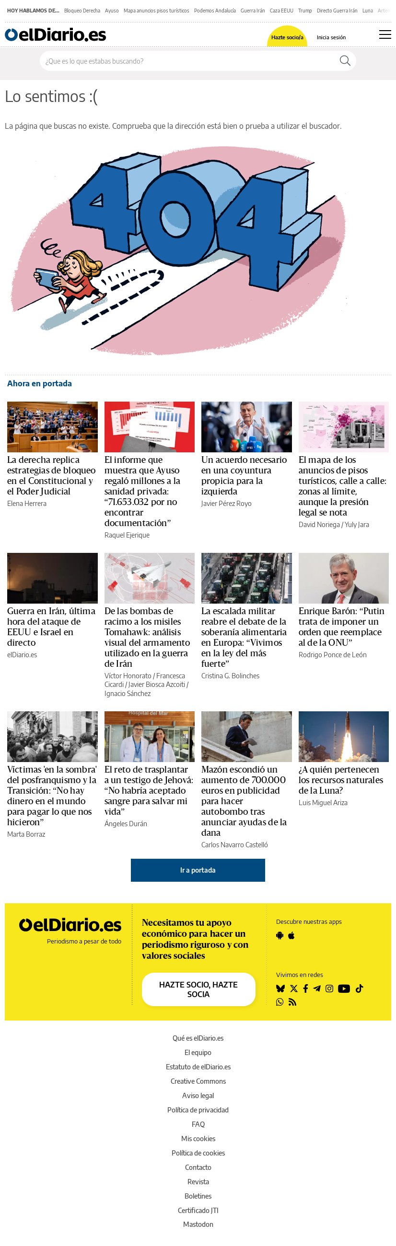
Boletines (198, 1196)
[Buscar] (345, 61)
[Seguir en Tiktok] (359, 988)
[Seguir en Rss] (292, 1002)
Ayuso (112, 10)
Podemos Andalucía (215, 10)
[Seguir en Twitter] (294, 988)
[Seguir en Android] (279, 935)
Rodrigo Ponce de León (333, 655)
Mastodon (198, 1224)
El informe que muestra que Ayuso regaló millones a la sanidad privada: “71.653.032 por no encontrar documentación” (143, 491)
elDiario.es (22, 655)
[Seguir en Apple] (291, 935)
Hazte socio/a (287, 37)
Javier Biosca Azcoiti (156, 684)
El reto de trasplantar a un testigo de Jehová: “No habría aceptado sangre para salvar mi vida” (149, 791)
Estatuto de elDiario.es (198, 1067)
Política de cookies (198, 1153)
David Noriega (319, 524)
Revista (198, 1182)
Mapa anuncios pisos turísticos (156, 10)
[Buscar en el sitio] (187, 61)
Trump (305, 10)
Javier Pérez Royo (226, 503)
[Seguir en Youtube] (344, 988)
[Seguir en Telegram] (317, 988)
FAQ (198, 1124)
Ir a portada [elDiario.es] (198, 870)
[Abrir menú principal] (385, 34)
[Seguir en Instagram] (329, 988)
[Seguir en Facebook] (305, 988)
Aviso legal (198, 1095)
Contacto (198, 1167)
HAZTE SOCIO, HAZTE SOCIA (198, 989)
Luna (367, 10)
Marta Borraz (26, 834)
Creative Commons (198, 1081)
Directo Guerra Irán (337, 10)
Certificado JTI (198, 1210)
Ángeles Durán (126, 823)
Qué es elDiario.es (198, 1038)
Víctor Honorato (128, 676)
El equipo (198, 1052)
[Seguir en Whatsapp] (280, 1002)
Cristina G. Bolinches (230, 676)
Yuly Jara (357, 524)
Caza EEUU (281, 10)
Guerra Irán (253, 10)
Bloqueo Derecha (82, 10)
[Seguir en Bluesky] (280, 988)
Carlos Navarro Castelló (234, 845)
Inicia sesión (331, 37)
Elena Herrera (27, 503)
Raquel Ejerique (127, 535)
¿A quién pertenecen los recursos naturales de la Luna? (341, 780)
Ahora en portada (39, 383)
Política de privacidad (198, 1110)
